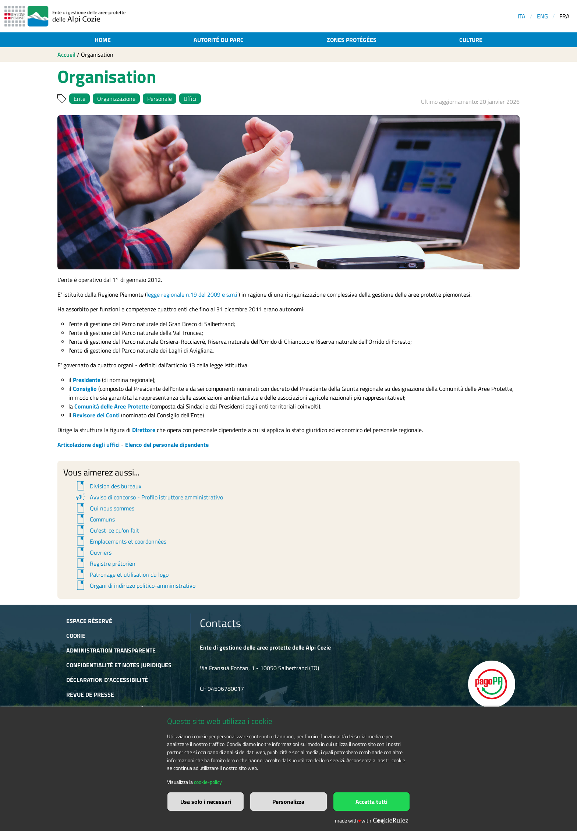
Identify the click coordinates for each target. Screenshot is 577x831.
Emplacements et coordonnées (120, 541)
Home (103, 39)
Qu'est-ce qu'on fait (106, 530)
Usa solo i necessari (205, 801)
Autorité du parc (219, 39)
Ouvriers (92, 552)
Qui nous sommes (104, 508)
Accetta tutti (371, 801)
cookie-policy (208, 782)
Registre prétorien (104, 563)
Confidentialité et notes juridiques (118, 665)
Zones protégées (351, 39)
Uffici (190, 98)
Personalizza (288, 801)
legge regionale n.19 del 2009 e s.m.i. (192, 294)
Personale (159, 98)
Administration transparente (111, 650)
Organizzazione (116, 98)
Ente (79, 98)
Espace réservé (89, 620)
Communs (94, 519)
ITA (521, 16)
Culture (470, 39)
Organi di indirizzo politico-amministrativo (134, 585)
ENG (542, 16)
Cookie (75, 635)
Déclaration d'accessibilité (107, 679)
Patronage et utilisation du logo (121, 574)
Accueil (66, 54)
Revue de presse (90, 694)
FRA (564, 16)
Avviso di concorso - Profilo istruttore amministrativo (148, 497)
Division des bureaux (107, 486)
